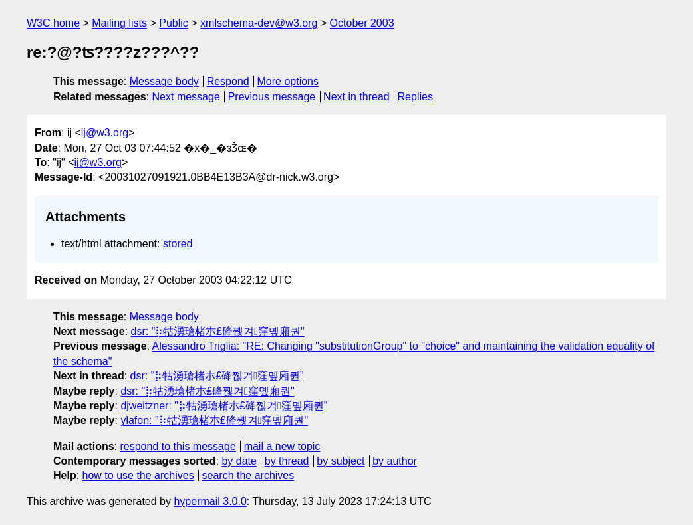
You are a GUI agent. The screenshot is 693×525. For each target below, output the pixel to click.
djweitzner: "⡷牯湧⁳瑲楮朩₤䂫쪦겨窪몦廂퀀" (223, 405)
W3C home (53, 23)
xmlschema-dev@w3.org (258, 23)
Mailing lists (119, 23)
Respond (228, 81)
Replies (415, 96)
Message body (164, 81)
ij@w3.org (104, 132)
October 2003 (362, 23)
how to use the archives (138, 475)
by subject (340, 461)
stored (177, 243)
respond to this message (177, 446)
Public (173, 23)
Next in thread (356, 96)
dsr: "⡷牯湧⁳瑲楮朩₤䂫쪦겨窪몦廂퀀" (218, 331)
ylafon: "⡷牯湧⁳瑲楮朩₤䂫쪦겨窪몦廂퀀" (214, 420)
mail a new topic (282, 446)
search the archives (248, 475)
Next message (186, 96)
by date (238, 461)
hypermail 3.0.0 (210, 501)
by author (394, 461)
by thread (287, 461)
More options (288, 81)
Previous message (272, 96)
